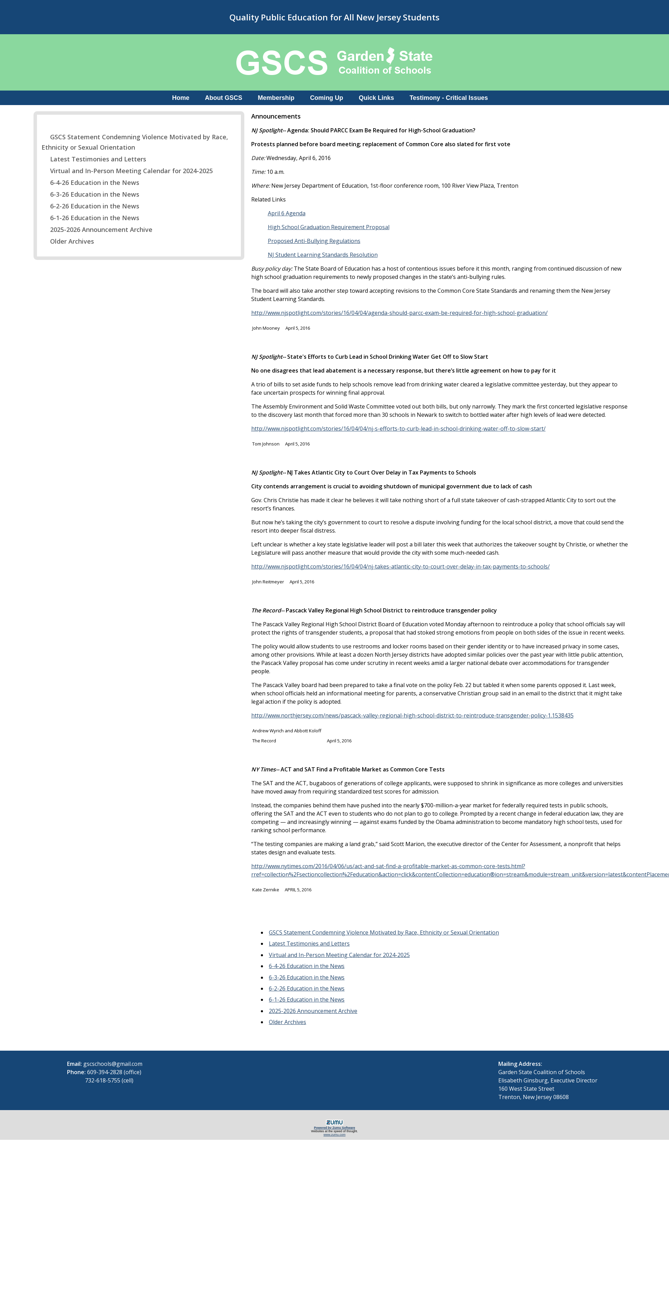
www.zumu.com (334, 1134)
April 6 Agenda (286, 213)
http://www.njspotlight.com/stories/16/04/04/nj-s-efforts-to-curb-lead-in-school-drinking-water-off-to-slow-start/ (398, 428)
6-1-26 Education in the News (90, 218)
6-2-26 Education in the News (90, 206)
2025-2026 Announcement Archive (96, 229)
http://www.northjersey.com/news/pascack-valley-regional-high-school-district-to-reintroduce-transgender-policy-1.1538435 (412, 715)
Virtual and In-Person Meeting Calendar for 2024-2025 (127, 171)
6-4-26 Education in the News (90, 182)
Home (180, 97)
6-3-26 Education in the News (90, 194)
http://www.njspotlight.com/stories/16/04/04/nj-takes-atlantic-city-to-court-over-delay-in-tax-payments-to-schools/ (400, 566)
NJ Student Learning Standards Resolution (323, 255)
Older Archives (67, 241)
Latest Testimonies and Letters (93, 159)
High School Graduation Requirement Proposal (328, 227)
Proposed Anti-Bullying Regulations (314, 241)
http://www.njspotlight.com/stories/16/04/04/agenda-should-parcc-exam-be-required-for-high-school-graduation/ (399, 313)
